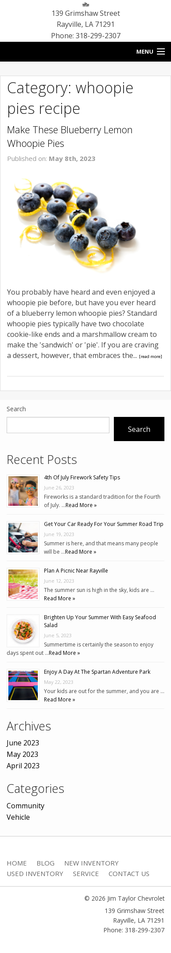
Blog (45, 862)
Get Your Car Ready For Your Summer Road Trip (104, 524)
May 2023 (22, 754)
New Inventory (91, 862)
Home (17, 862)
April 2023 (23, 765)
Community (25, 806)
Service (86, 873)
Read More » (81, 505)
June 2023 (23, 743)
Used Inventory (35, 873)
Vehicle (18, 817)
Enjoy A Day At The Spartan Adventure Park (97, 671)
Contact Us (129, 873)
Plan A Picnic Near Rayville (76, 570)
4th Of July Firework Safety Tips (82, 477)
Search (16, 409)
